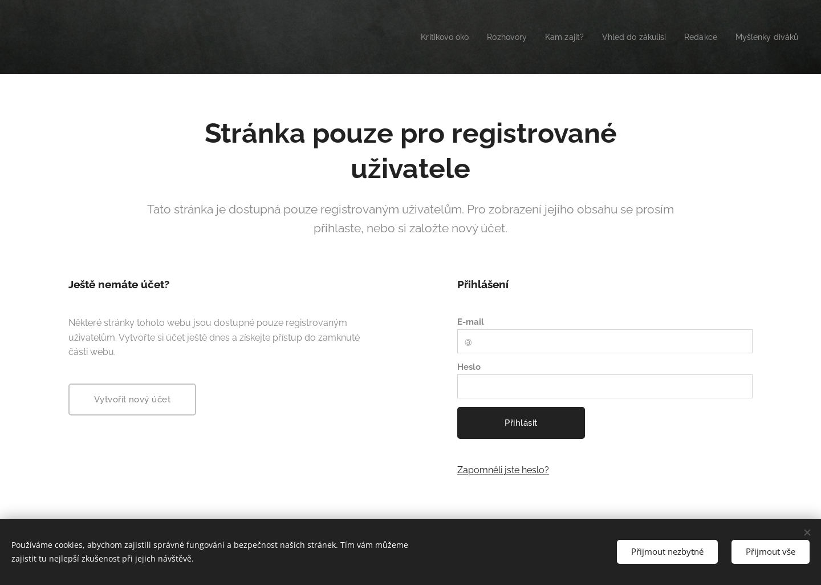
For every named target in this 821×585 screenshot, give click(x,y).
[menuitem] (425, 37)
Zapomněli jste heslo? (503, 470)
